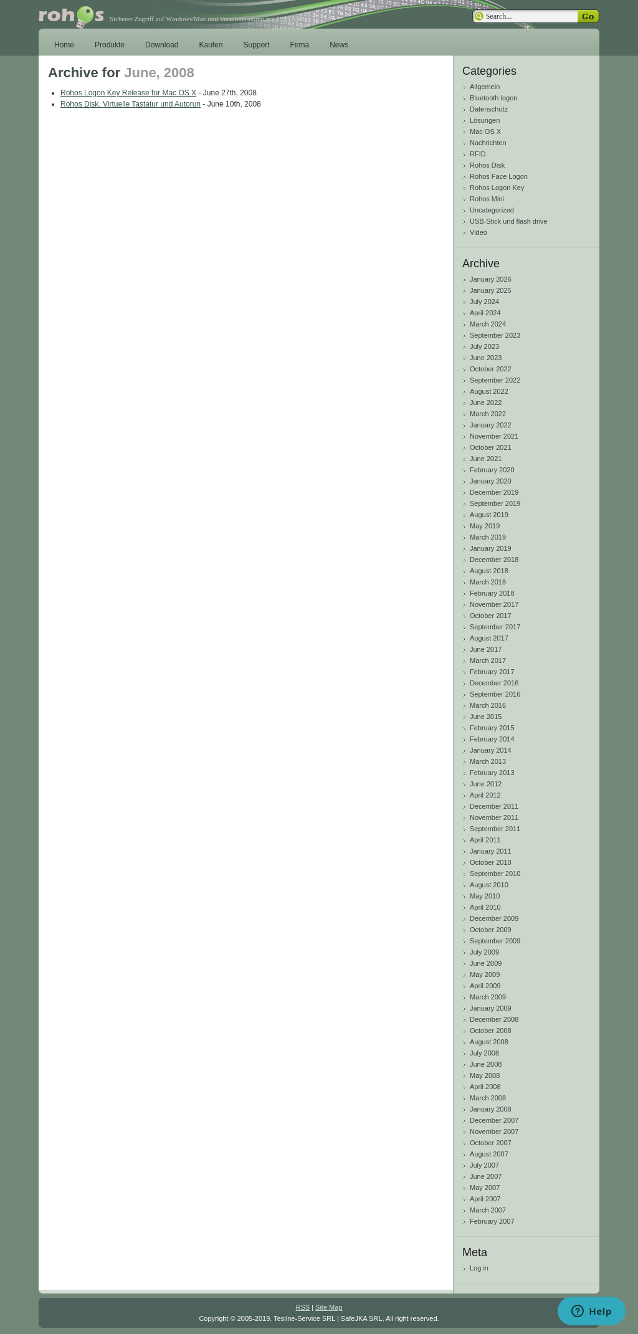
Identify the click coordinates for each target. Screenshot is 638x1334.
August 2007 (489, 1154)
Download (161, 44)
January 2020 (491, 481)
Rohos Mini (487, 198)
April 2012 (485, 795)
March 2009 (488, 997)
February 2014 (492, 739)
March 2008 (488, 1098)
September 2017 (495, 627)
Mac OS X (485, 131)
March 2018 (488, 582)
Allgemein (485, 86)
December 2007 (494, 1120)
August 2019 (489, 514)
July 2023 (484, 346)
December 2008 (494, 1019)
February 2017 (492, 671)
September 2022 (495, 380)
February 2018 (492, 593)
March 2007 (488, 1210)
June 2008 (486, 1064)
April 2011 (485, 840)
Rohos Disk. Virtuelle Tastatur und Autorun (130, 104)
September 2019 (495, 503)
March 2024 (488, 324)
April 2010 (485, 907)
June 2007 (486, 1176)
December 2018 (494, 559)
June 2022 (486, 402)
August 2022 (489, 391)
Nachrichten (488, 142)
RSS (302, 1307)
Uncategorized (492, 210)
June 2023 (486, 357)
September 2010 (495, 873)
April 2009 (485, 985)
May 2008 (485, 1075)
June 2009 (486, 963)
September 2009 (495, 941)
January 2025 (491, 290)
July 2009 (484, 952)
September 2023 (495, 335)
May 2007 (485, 1187)
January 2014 (491, 750)
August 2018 (489, 570)
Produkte (110, 44)
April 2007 (485, 1199)
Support (256, 44)
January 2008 (491, 1109)
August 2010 (489, 885)
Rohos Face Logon (499, 176)
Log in (479, 1268)
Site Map (328, 1307)
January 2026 (491, 279)
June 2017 (486, 649)
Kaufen (210, 44)
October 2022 (491, 369)
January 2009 (491, 1008)
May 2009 (485, 974)
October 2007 (491, 1142)
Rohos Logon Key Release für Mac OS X (128, 92)
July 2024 (484, 301)
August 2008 (489, 1042)
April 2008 (485, 1086)
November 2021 (494, 436)
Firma (300, 44)
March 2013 (488, 761)
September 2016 (495, 694)
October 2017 (491, 615)
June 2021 (486, 458)
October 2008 (491, 1030)
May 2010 (485, 896)
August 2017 (489, 638)
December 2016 (494, 683)
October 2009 (491, 929)
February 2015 (492, 727)
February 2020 (492, 470)
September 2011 (495, 828)
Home (64, 44)
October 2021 (491, 447)
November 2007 (494, 1131)
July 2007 (484, 1165)
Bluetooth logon (493, 98)
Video (478, 232)
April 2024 (485, 313)
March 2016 (488, 705)
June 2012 (486, 784)
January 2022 (491, 425)
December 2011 (494, 806)
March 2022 (488, 413)
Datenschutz (489, 109)
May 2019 (485, 526)
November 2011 (494, 817)
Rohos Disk (487, 165)
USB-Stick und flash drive (509, 221)
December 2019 (494, 492)
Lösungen (485, 120)
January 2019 (491, 548)
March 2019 (488, 537)
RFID (478, 154)
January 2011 (491, 851)
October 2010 (491, 862)
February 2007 (492, 1221)
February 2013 (492, 772)
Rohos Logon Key (497, 187)
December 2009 (494, 918)
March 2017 (488, 660)
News (339, 44)
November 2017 (494, 604)
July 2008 (484, 1053)
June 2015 (486, 716)
